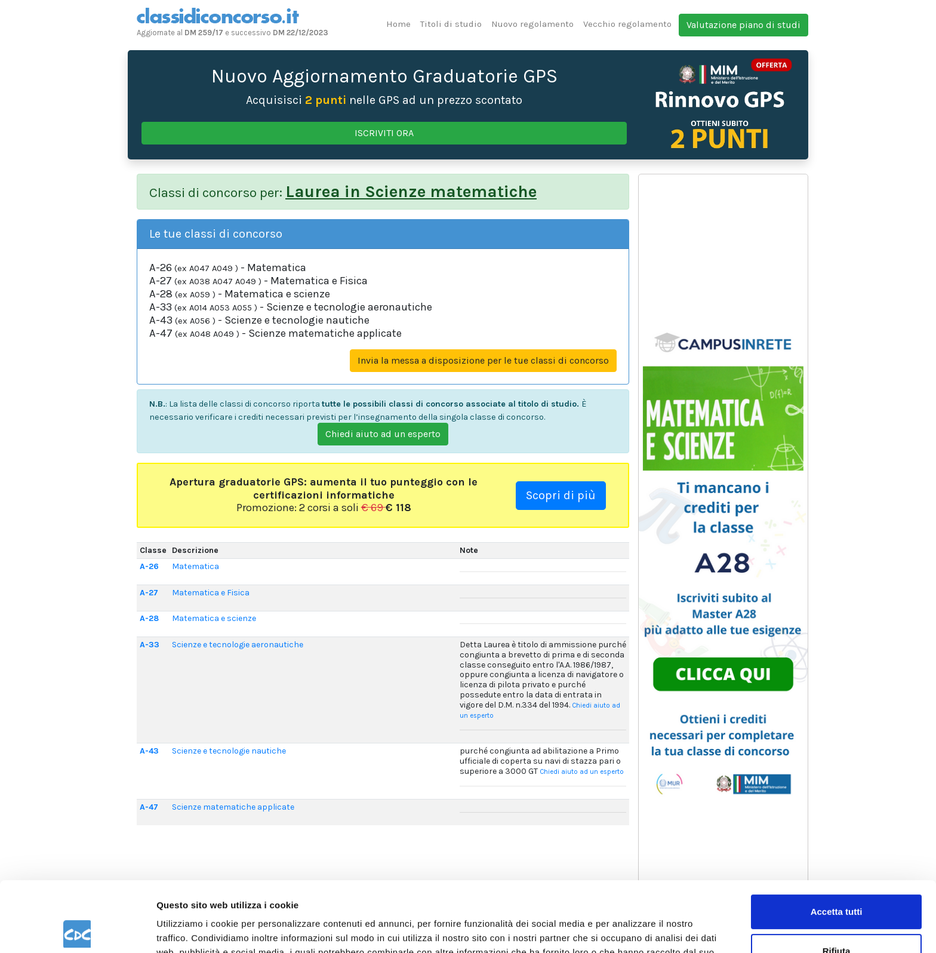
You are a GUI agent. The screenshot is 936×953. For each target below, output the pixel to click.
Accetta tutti (837, 842)
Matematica (195, 566)
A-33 (149, 645)
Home (398, 24)
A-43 (149, 751)
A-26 (149, 566)
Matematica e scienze (214, 618)
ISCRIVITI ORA (384, 133)
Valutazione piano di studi (743, 24)
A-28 (149, 618)
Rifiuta (837, 880)
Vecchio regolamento (627, 24)
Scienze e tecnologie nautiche (229, 751)
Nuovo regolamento (532, 24)
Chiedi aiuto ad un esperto (383, 433)
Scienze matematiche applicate (233, 807)
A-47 (149, 807)
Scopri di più (561, 495)
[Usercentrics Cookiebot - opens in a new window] (77, 930)
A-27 (149, 593)
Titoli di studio (451, 24)
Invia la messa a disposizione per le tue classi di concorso (483, 360)
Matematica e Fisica (211, 593)
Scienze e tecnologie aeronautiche (237, 645)
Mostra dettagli (188, 929)
